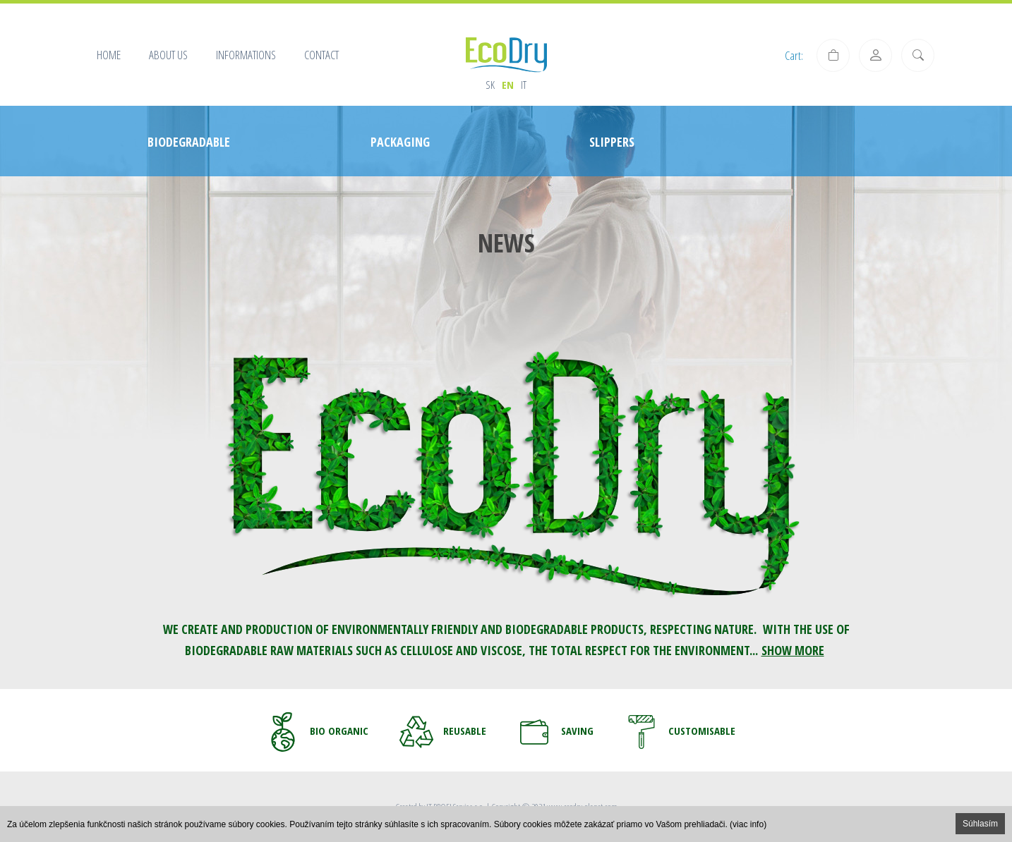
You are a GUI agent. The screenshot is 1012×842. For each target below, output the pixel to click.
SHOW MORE (792, 650)
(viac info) (748, 824)
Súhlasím (980, 824)
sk (490, 85)
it (523, 85)
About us (168, 55)
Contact (321, 55)
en (508, 85)
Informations (246, 55)
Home (109, 55)
